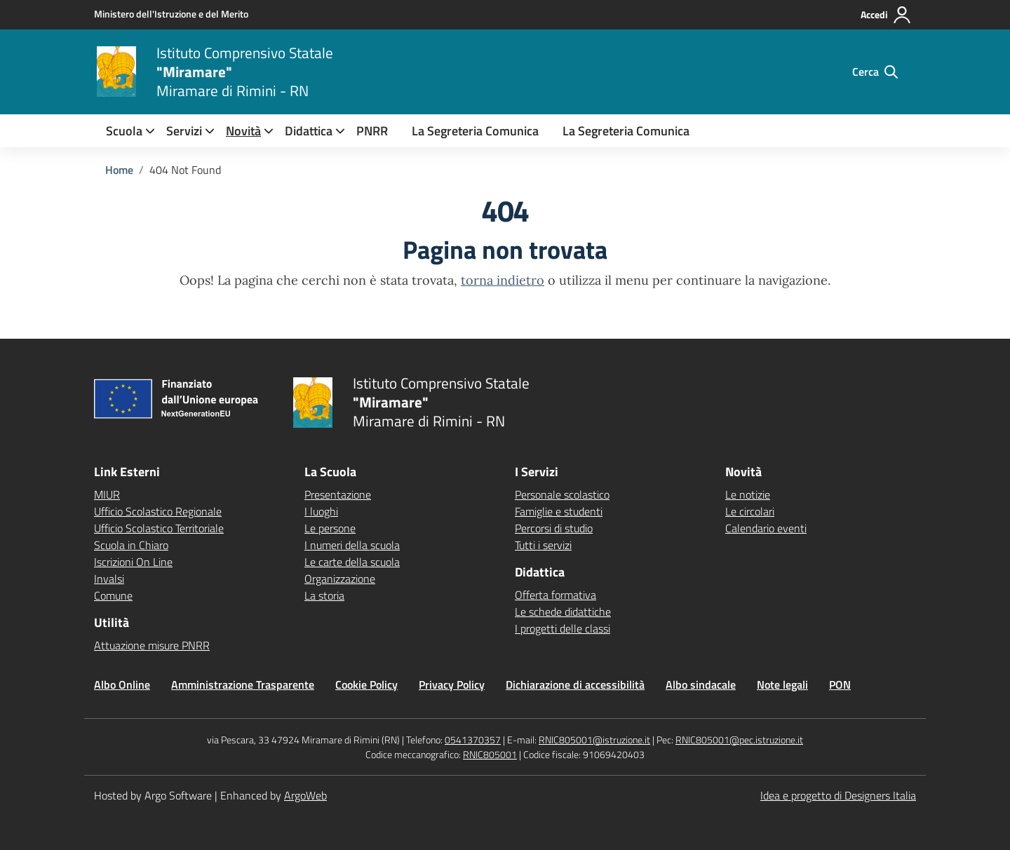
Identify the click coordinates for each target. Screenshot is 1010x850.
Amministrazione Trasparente (242, 684)
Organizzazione (339, 578)
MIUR (107, 494)
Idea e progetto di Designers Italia (838, 795)
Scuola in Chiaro (131, 545)
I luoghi (321, 511)
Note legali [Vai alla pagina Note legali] (782, 684)
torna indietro (502, 280)
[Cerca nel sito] (875, 71)
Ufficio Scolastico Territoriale (159, 528)
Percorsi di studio (554, 528)
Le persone (330, 528)
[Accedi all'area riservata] (886, 14)
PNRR (372, 130)
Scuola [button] (124, 130)
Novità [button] (243, 130)
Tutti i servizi (543, 545)
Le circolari (749, 511)
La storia (324, 595)
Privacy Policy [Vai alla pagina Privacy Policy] (452, 684)
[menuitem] (124, 130)
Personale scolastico (562, 494)
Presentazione (337, 494)
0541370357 (473, 739)
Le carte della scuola (352, 561)
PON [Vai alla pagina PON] (840, 684)
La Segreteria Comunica (475, 130)
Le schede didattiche (563, 611)
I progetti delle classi (562, 628)
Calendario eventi (766, 528)
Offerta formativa (555, 594)
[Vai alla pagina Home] (119, 169)
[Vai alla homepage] (116, 71)
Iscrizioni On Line (133, 561)
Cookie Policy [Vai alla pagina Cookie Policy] (366, 684)
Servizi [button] (184, 130)
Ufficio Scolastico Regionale (158, 511)
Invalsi (109, 578)
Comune (113, 595)
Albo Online (122, 684)
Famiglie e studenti (558, 511)
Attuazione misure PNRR (152, 645)
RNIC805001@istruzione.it (594, 739)
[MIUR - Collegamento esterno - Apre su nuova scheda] (171, 14)
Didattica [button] (308, 130)
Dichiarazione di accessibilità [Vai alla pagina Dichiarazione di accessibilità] (575, 684)
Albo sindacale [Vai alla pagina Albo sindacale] (701, 684)
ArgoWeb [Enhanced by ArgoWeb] (305, 795)
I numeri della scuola (352, 545)
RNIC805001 (490, 754)
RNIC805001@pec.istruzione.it (739, 739)
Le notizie (747, 494)
